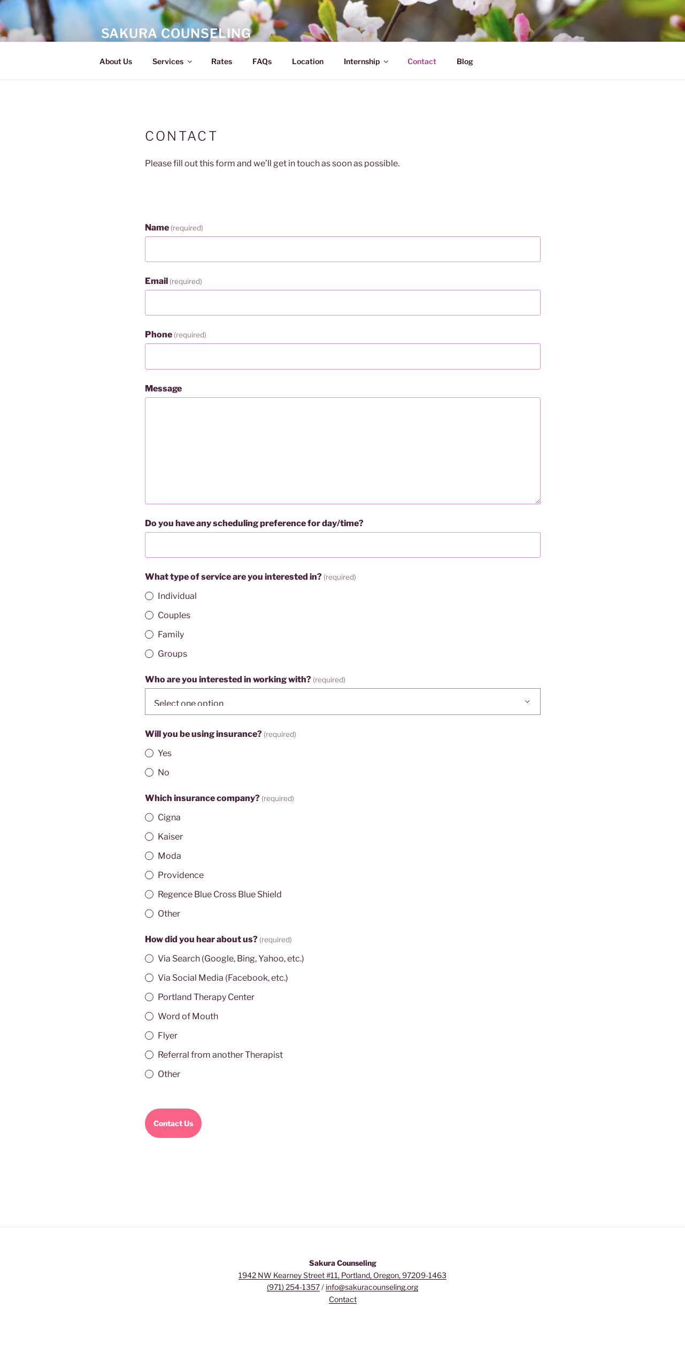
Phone (175, 334)
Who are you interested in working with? (245, 679)
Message (163, 388)
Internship (367, 61)
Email (173, 281)
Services (173, 61)
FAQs (262, 61)
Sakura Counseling (176, 33)
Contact (421, 61)
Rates (221, 61)
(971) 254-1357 (293, 1286)
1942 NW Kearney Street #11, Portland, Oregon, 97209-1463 (342, 1275)
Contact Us (173, 1123)
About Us (115, 61)
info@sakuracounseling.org (372, 1286)
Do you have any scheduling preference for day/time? (254, 523)
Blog (465, 61)
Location (308, 61)
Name (174, 227)
